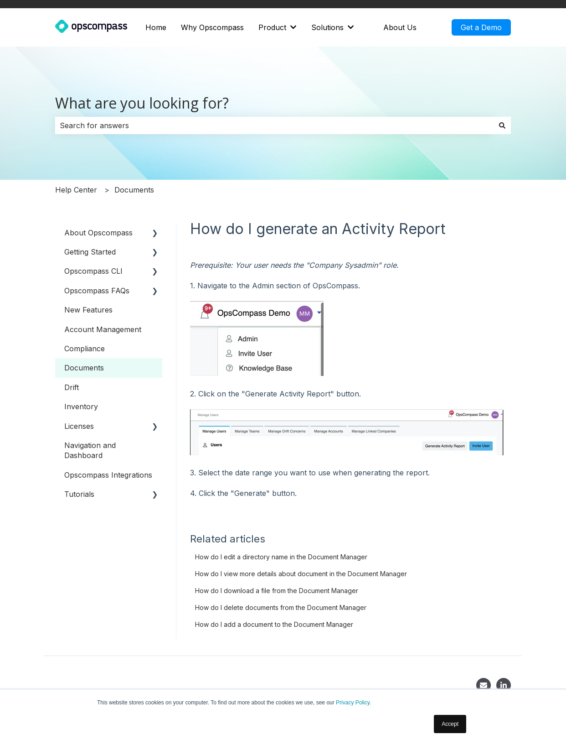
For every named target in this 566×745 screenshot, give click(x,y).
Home (155, 27)
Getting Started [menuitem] (90, 251)
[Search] (502, 125)
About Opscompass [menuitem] (98, 232)
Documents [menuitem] (84, 367)
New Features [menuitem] (88, 309)
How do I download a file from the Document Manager (276, 590)
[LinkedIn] (503, 685)
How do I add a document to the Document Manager (274, 624)
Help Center (76, 189)
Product (272, 27)
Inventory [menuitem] (81, 406)
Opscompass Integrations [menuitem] (108, 474)
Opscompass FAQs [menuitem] (96, 290)
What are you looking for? (142, 103)
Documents (134, 189)
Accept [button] (450, 724)
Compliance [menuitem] (84, 348)
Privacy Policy (353, 702)
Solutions (327, 27)
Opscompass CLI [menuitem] (93, 271)
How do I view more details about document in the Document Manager (301, 574)
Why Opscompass (212, 27)
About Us (400, 27)
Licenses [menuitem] (79, 426)
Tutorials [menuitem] (79, 494)
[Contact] (483, 685)
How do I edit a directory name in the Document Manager (281, 557)
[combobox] (274, 125)
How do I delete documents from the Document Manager (280, 607)
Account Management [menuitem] (102, 329)
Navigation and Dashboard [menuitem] (90, 450)
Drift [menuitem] (71, 387)
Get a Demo (481, 27)
